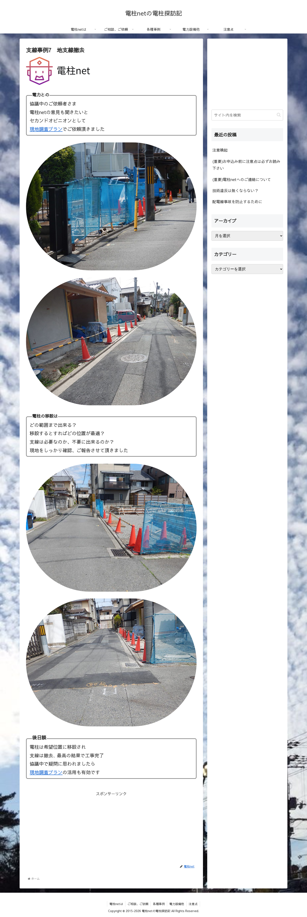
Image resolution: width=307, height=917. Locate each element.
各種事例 (159, 904)
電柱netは (116, 904)
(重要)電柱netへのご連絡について (241, 179)
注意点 (193, 904)
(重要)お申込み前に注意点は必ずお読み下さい (246, 165)
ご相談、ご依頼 (137, 904)
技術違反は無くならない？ (235, 190)
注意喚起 (220, 150)
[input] (247, 115)
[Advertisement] (111, 827)
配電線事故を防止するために (237, 201)
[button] (278, 114)
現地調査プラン (46, 129)
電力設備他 (176, 904)
